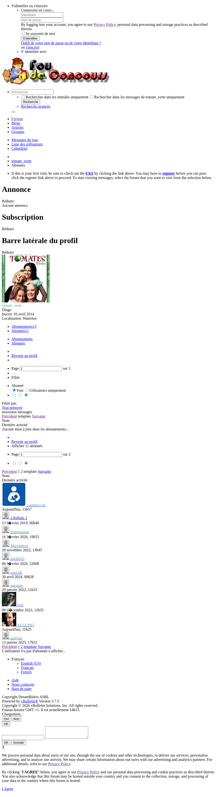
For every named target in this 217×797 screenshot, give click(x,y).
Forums (17, 119)
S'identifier (30, 38)
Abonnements (22, 326)
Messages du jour (24, 140)
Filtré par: (9, 403)
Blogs (15, 123)
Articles (17, 127)
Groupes (17, 132)
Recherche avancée (35, 106)
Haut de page (21, 689)
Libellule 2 (18, 518)
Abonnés (18, 331)
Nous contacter (22, 684)
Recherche (30, 102)
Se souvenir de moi (38, 34)
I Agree (7, 791)
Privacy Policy (104, 24)
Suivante (38, 416)
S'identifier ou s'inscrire (29, 6)
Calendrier (19, 148)
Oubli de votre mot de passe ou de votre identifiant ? (61, 43)
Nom (6, 420)
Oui (6, 719)
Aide (15, 680)
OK (6, 724)
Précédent (9, 416)
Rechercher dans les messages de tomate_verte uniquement (137, 97)
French (26, 672)
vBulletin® (29, 701)
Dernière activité (14, 425)
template (24, 416)
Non (16, 719)
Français (27, 668)
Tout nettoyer (12, 408)
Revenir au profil (24, 356)
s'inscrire (32, 47)
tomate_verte (21, 161)
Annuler (18, 745)
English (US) (31, 663)
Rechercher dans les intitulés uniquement (55, 97)
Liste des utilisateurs (27, 144)
